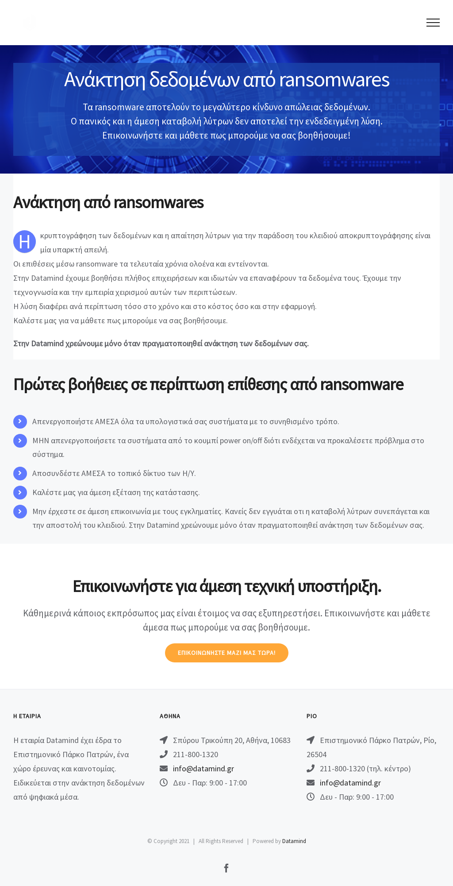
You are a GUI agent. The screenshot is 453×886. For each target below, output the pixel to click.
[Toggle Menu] (433, 23)
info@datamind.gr (203, 768)
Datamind (294, 841)
